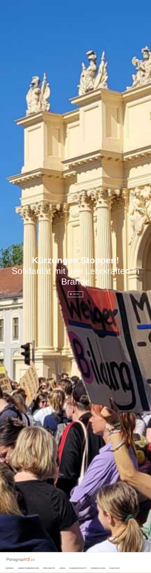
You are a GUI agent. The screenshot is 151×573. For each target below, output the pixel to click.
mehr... (76, 294)
